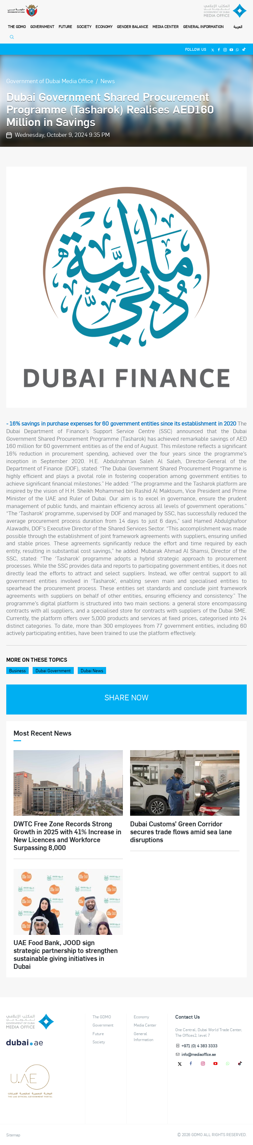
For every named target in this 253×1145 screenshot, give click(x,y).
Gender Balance (132, 26)
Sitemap (13, 1135)
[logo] (30, 1022)
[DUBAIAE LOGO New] (30, 1046)
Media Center (166, 26)
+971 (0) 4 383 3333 (199, 1045)
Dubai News (92, 670)
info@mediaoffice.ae (199, 1054)
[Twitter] (213, 49)
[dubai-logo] (30, 1070)
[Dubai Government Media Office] (225, 11)
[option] (126, 287)
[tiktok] (240, 1063)
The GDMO (102, 1016)
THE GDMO (17, 26)
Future (65, 26)
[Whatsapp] (238, 49)
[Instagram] (225, 49)
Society (84, 26)
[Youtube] (231, 49)
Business (17, 670)
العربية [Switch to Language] (238, 27)
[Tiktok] (243, 49)
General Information (203, 26)
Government (42, 26)
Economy (104, 26)
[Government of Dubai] (22, 11)
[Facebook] (219, 49)
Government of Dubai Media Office (49, 80)
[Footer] (30, 1095)
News (107, 80)
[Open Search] (13, 39)
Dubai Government (53, 670)
